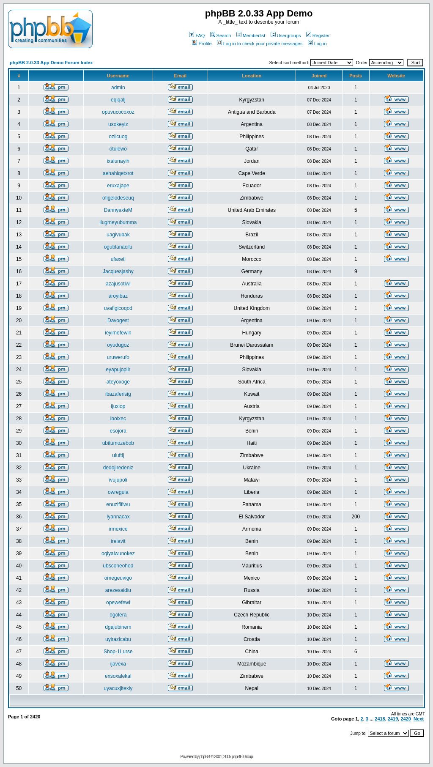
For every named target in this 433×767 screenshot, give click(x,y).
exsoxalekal (118, 676)
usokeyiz (118, 124)
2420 (405, 718)
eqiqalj (118, 100)
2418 (380, 718)
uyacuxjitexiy (118, 688)
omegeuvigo (118, 578)
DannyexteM (118, 210)
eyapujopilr (118, 370)
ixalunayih (118, 161)
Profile (201, 43)
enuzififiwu (118, 504)
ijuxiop (118, 406)
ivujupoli (118, 480)
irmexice (118, 529)
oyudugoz (118, 345)
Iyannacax (118, 517)
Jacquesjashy (118, 271)
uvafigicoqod (118, 308)
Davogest (118, 320)
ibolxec (118, 419)
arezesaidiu (118, 590)
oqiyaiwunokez (118, 553)
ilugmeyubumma (118, 222)
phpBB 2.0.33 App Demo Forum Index (51, 62)
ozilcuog (118, 137)
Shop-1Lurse (118, 652)
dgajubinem (118, 627)
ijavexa (118, 664)
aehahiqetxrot (118, 173)
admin (118, 87)
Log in (317, 43)
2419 (393, 718)
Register (318, 35)
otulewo (118, 149)
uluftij (118, 455)
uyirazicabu (118, 639)
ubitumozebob (118, 443)
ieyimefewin (118, 333)
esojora (118, 431)
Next (419, 718)
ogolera (118, 615)
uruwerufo (118, 357)
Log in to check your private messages (260, 43)
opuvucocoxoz (118, 112)
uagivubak (118, 235)
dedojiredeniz (118, 468)
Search (220, 35)
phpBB (204, 756)
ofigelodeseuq (118, 198)
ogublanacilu (118, 247)
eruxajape (118, 186)
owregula (118, 492)
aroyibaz (118, 296)
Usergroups (286, 35)
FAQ (197, 35)
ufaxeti (118, 259)
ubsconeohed (118, 566)
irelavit (118, 541)
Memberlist (251, 35)
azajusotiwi (118, 284)
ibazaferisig (118, 394)
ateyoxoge (118, 382)
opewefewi (118, 602)
